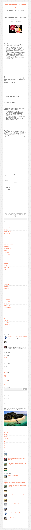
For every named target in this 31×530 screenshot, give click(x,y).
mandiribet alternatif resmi (7, 227)
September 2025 (6, 379)
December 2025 (6, 375)
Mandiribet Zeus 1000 (7, 252)
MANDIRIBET (6, 229)
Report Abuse (8, 395)
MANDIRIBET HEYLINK (7, 231)
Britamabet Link (6, 269)
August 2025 (6, 380)
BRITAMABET (6, 263)
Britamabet (5, 265)
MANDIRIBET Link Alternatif (8, 248)
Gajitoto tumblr (6, 320)
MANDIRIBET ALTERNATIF (8, 278)
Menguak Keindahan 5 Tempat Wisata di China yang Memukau (16, 508)
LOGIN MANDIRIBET (7, 233)
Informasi (11, 10)
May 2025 (5, 384)
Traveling (12, 12)
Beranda (5, 368)
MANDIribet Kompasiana (7, 307)
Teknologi (22, 10)
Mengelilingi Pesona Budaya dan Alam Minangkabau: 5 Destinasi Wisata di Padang (15, 406)
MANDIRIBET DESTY (7, 301)
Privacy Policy (17, 12)
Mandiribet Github (6, 314)
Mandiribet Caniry (6, 288)
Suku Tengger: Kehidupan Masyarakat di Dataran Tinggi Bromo (16, 517)
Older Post (25, 184)
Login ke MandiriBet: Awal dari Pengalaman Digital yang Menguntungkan (17, 336)
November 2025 (6, 376)
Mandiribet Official (6, 282)
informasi (5, 357)
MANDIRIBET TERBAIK (7, 299)
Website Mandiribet (7, 250)
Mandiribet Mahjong (7, 254)
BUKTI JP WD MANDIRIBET (8, 242)
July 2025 (5, 381)
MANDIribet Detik (6, 303)
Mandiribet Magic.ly (6, 284)
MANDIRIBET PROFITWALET (8, 280)
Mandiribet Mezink (6, 286)
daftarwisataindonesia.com (15, 6)
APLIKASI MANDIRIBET (7, 246)
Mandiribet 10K (6, 316)
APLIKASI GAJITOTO (7, 324)
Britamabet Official (6, 267)
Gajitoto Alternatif (6, 322)
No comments (18, 21)
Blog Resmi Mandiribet (7, 328)
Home (7, 10)
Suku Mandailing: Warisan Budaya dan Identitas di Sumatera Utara (16, 346)
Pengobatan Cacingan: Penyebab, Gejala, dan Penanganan (15, 18)
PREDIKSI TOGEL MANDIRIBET (8, 244)
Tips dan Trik (16, 10)
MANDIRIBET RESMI (7, 235)
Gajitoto (5, 318)
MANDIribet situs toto (7, 297)
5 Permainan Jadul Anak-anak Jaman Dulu (13, 453)
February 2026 (6, 372)
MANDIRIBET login (6, 225)
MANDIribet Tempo (7, 309)
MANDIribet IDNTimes (7, 305)
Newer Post (6, 184)
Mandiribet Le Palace (7, 290)
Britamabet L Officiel (7, 271)
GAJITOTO (5, 223)
